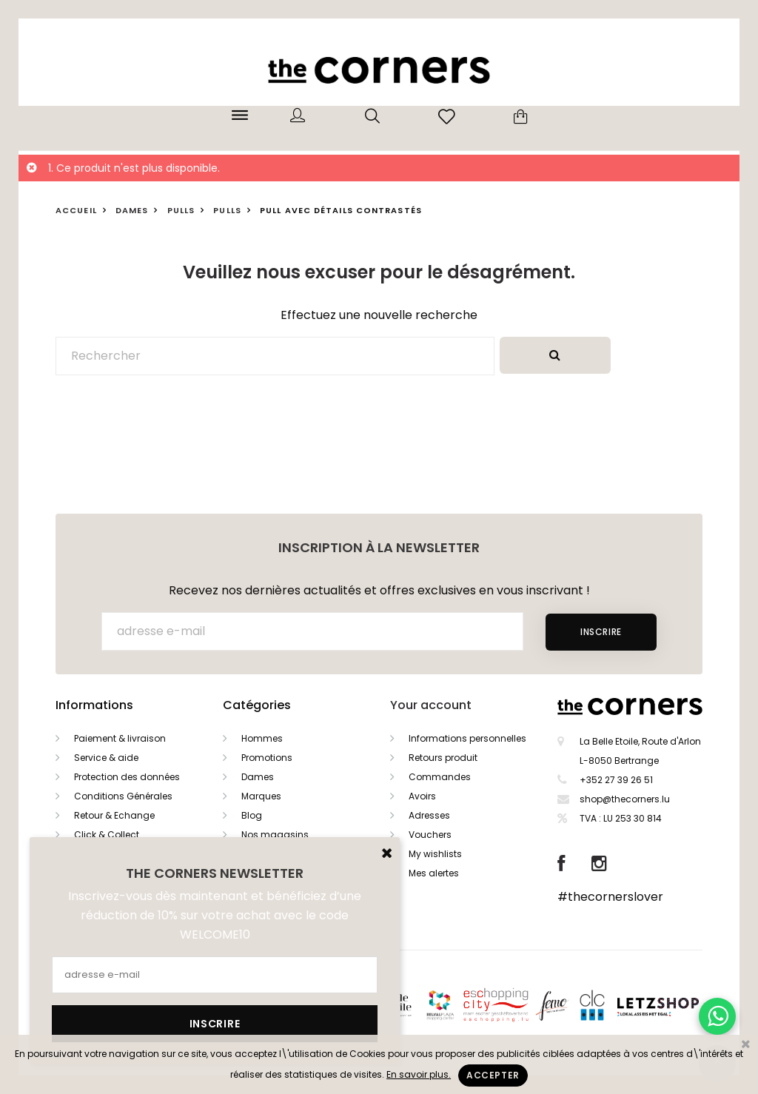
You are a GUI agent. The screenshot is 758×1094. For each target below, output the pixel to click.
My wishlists (435, 854)
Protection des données (127, 777)
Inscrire (601, 631)
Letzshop (676, 1004)
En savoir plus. (418, 1074)
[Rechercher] (275, 356)
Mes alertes (434, 873)
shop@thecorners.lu (625, 799)
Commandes (440, 777)
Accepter (493, 1075)
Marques (261, 796)
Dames (257, 777)
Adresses (429, 815)
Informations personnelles (467, 738)
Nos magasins (275, 834)
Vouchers (430, 834)
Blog (251, 815)
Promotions (266, 757)
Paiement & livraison (120, 738)
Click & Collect (106, 834)
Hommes (262, 738)
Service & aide (106, 757)
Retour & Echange (114, 815)
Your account (431, 705)
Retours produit (443, 757)
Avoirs (422, 796)
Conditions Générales (123, 796)
